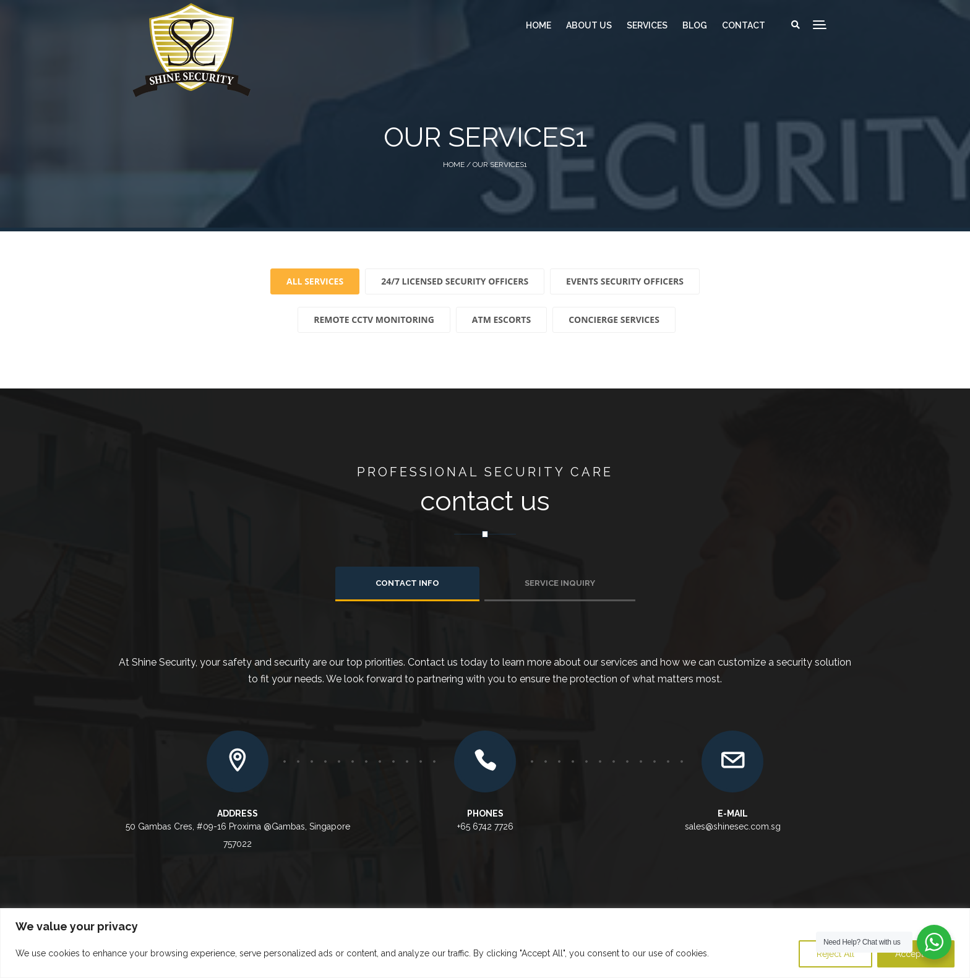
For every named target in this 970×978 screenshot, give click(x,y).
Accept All (916, 954)
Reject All (835, 954)
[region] (485, 943)
